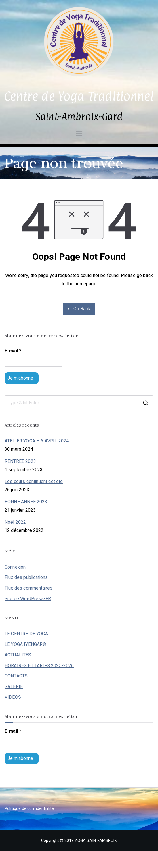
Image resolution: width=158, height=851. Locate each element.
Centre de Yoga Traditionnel (79, 96)
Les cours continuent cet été (34, 481)
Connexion (15, 567)
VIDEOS (13, 697)
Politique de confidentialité (29, 809)
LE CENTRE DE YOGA (26, 633)
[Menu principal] (79, 134)
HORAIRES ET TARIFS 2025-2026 (39, 665)
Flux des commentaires (28, 588)
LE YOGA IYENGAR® (26, 644)
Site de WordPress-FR (28, 598)
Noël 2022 (15, 522)
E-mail (13, 351)
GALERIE (14, 686)
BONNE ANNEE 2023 (26, 501)
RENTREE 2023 (20, 461)
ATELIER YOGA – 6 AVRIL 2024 (37, 441)
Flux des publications (26, 577)
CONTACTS (16, 676)
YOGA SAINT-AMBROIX (96, 840)
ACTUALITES (18, 655)
